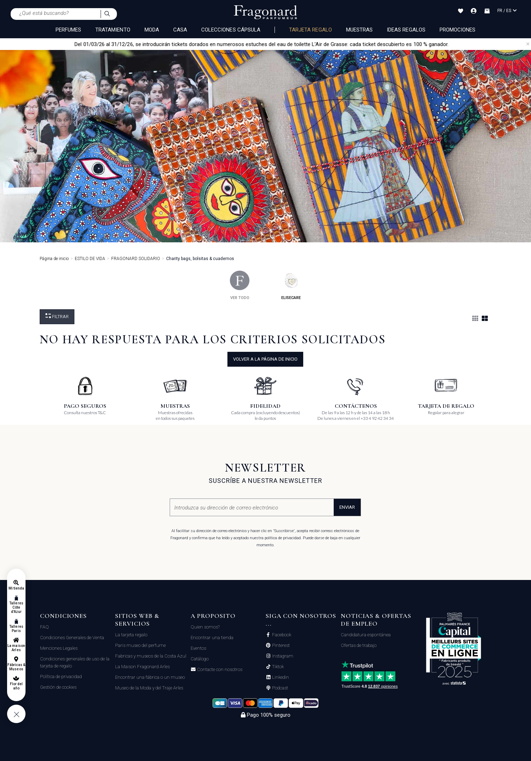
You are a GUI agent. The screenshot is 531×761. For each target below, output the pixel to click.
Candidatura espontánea (366, 634)
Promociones (458, 30)
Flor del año (16, 686)
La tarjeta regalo (131, 634)
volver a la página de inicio (265, 359)
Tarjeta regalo (310, 30)
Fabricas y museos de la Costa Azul (150, 656)
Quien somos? (205, 627)
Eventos (198, 648)
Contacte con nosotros (219, 669)
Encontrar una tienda (212, 637)
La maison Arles (16, 648)
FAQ (44, 627)
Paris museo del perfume (140, 645)
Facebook (281, 635)
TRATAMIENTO (112, 30)
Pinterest (280, 645)
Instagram (282, 656)
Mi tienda (16, 588)
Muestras (359, 30)
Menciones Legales (59, 648)
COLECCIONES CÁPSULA (230, 30)
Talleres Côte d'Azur (16, 607)
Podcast (279, 688)
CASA (180, 30)
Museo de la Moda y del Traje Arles (149, 687)
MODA (152, 30)
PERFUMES (68, 30)
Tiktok (277, 667)
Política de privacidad (61, 676)
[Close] (527, 44)
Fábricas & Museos (16, 667)
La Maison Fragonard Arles (142, 666)
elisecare (291, 285)
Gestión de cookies (58, 687)
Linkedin (280, 677)
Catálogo (200, 658)
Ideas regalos (406, 30)
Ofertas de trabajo (359, 645)
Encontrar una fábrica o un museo (150, 677)
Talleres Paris (16, 629)
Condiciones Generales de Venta (72, 637)
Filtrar (57, 316)
